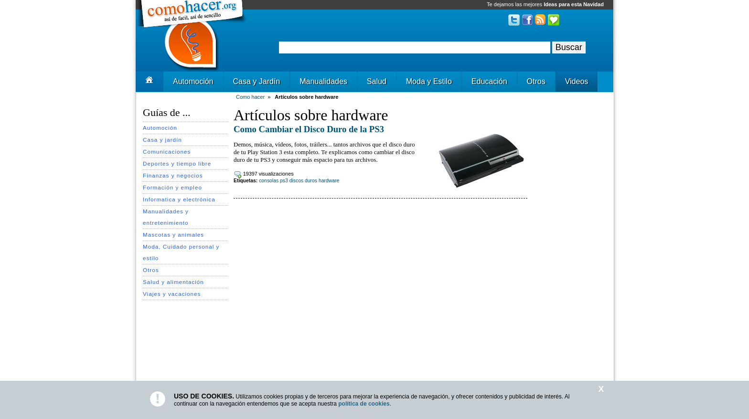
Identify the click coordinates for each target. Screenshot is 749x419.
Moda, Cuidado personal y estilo (181, 252)
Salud (376, 81)
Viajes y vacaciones (172, 294)
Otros (536, 81)
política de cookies (363, 403)
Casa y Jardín (256, 81)
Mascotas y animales (173, 234)
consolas (268, 180)
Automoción (193, 81)
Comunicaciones (167, 151)
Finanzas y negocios (173, 175)
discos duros (303, 180)
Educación (489, 81)
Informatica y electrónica (179, 199)
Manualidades (323, 81)
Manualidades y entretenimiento (166, 217)
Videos (576, 81)
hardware (329, 180)
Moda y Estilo (429, 81)
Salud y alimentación (173, 282)
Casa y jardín (162, 139)
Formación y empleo (172, 187)
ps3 (284, 180)
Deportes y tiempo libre (177, 163)
